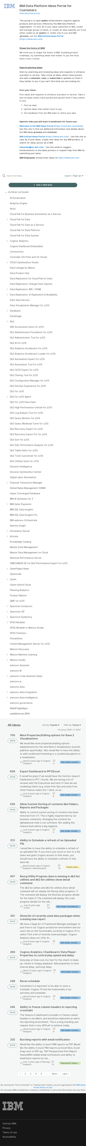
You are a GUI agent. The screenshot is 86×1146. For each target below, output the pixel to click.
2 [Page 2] (25, 1073)
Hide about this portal (29, 13)
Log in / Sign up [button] (74, 175)
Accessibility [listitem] (9, 1136)
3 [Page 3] (30, 1073)
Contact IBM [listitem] (9, 1123)
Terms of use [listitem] (10, 1132)
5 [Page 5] (41, 1073)
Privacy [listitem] (7, 1128)
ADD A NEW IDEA (43, 185)
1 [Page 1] (20, 1073)
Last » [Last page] (66, 1073)
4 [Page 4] (36, 1073)
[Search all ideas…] (24, 176)
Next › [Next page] (55, 1073)
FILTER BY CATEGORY (17, 192)
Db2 (28, 908)
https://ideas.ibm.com (31, 39)
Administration (39, 868)
